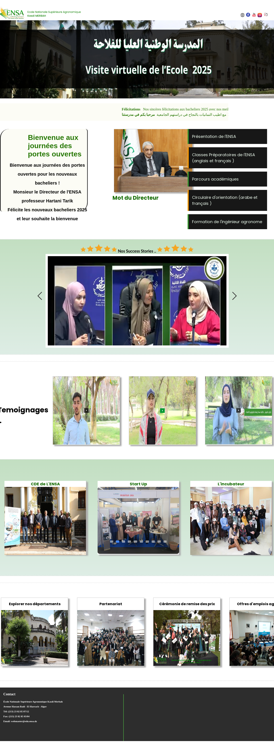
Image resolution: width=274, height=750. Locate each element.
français (223, 161)
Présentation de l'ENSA (214, 136)
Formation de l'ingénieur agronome (227, 221)
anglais (201, 161)
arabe (246, 197)
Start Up (138, 484)
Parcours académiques (215, 179)
